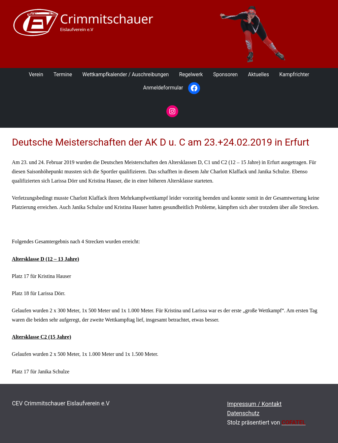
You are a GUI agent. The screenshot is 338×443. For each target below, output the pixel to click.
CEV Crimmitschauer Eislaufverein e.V (61, 403)
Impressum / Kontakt (254, 404)
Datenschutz (243, 413)
